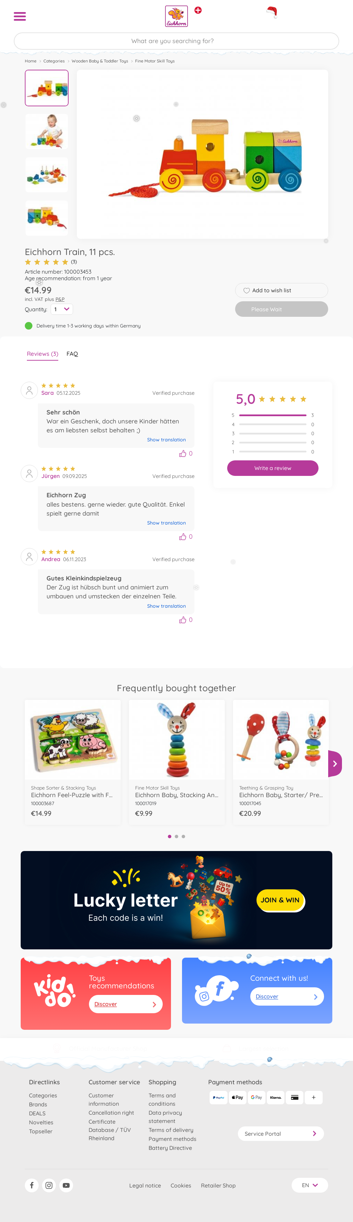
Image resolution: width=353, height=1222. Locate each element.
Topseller (40, 1131)
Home (31, 60)
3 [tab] (183, 836)
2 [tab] (176, 836)
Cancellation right (111, 1112)
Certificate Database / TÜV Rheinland (110, 1130)
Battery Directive (170, 1147)
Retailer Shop (218, 1185)
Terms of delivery (171, 1129)
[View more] (335, 764)
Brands (38, 1104)
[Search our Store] (176, 41)
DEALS (37, 1113)
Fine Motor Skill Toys (155, 60)
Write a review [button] (272, 468)
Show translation (166, 440)
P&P (60, 299)
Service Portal (281, 1133)
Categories (54, 60)
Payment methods (172, 1138)
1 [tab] (169, 836)
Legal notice (145, 1185)
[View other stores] (198, 10)
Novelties (41, 1122)
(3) (51, 261)
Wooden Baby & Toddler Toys (100, 60)
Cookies (181, 1185)
